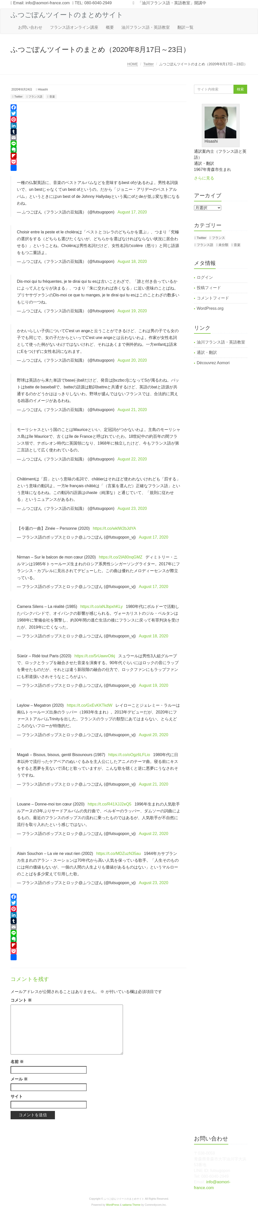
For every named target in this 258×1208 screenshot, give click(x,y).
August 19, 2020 (132, 311)
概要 (110, 27)
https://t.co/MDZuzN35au (118, 853)
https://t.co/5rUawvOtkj (95, 656)
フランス (218, 238)
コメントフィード (213, 298)
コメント (21, 1000)
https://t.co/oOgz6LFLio (129, 755)
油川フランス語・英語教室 (145, 27)
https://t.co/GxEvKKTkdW (89, 705)
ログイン (205, 277)
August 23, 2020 (132, 508)
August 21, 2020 (132, 410)
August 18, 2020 (132, 261)
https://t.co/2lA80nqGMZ (120, 557)
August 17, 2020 (132, 212)
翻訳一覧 (185, 27)
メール (19, 1079)
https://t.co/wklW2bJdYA (114, 528)
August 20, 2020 (132, 360)
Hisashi (43, 89)
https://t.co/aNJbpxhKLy (101, 606)
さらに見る (204, 178)
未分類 (223, 245)
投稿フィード (209, 288)
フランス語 (35, 96)
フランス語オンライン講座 (74, 27)
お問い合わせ (30, 27)
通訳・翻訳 (207, 352)
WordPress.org (210, 308)
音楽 (52, 96)
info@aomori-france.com (47, 3)
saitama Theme (131, 1204)
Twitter (148, 64)
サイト (17, 1096)
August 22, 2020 (132, 459)
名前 (17, 1062)
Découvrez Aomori (213, 363)
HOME (132, 64)
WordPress (112, 1204)
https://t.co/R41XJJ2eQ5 (109, 804)
